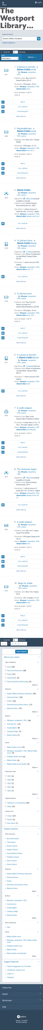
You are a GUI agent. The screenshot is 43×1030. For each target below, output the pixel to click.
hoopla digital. (12, 728)
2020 (9, 791)
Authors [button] (7, 716)
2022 (9, 783)
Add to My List (21, 116)
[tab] (32, 57)
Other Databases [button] (10, 923)
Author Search (12, 846)
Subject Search (12, 850)
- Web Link (28, 199)
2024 (9, 776)
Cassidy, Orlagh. (12, 731)
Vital (8, 927)
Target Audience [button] (10, 798)
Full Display (14, 106)
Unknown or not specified (16, 803)
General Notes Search (15, 853)
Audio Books (12, 678)
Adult (9, 806)
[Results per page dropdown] (15, 52)
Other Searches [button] (10, 834)
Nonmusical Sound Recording (18, 682)
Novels (9, 819)
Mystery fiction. (12, 708)
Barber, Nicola (12, 735)
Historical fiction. (13, 697)
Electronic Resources (15, 670)
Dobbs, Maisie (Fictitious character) (19, 694)
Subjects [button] (8, 689)
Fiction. (9, 701)
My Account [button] (21, 1000)
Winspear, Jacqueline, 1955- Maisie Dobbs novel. (22, 752)
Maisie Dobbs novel (14, 747)
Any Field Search (13, 839)
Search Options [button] (9, 43)
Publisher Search (13, 857)
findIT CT (10, 974)
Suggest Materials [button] (11, 962)
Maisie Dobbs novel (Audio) (17, 764)
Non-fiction (11, 823)
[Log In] (36, 2)
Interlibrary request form (16, 970)
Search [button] (21, 994)
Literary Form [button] (9, 811)
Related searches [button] (11, 829)
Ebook (9, 674)
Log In (39, 2)
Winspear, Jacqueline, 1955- (17, 720)
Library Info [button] (21, 988)
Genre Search (12, 861)
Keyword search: (8, 34)
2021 (9, 787)
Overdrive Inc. (12, 724)
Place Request (14, 111)
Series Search (12, 864)
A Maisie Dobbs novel (14, 757)
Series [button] (7, 742)
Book (9, 667)
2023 (9, 780)
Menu (4, 4)
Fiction (9, 816)
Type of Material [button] (10, 662)
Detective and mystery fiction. (17, 705)
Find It (13, 102)
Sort (3, 55)
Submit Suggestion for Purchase (19, 966)
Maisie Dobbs (12, 760)
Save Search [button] (22, 651)
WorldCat (10, 977)
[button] (32, 57)
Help (4, 1007)
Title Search (11, 842)
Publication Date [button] (10, 771)
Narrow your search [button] (11, 657)
